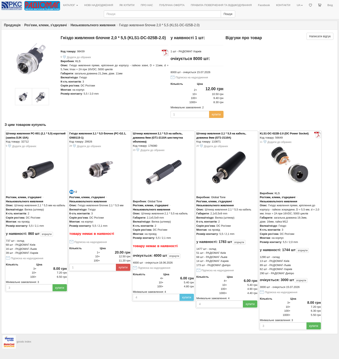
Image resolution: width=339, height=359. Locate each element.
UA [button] (300, 5)
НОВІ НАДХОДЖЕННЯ (98, 5)
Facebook (264, 5)
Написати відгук (320, 36)
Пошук (227, 14)
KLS (78, 61)
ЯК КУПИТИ (126, 5)
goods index (24, 341)
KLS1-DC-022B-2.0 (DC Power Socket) (284, 133)
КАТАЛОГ (70, 5)
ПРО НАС (147, 5)
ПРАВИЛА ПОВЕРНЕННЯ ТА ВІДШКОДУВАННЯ (221, 5)
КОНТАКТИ (283, 5)
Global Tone (155, 201)
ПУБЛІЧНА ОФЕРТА (172, 5)
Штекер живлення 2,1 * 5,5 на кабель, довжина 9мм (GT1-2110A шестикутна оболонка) (158, 137)
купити (216, 114)
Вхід (330, 5)
